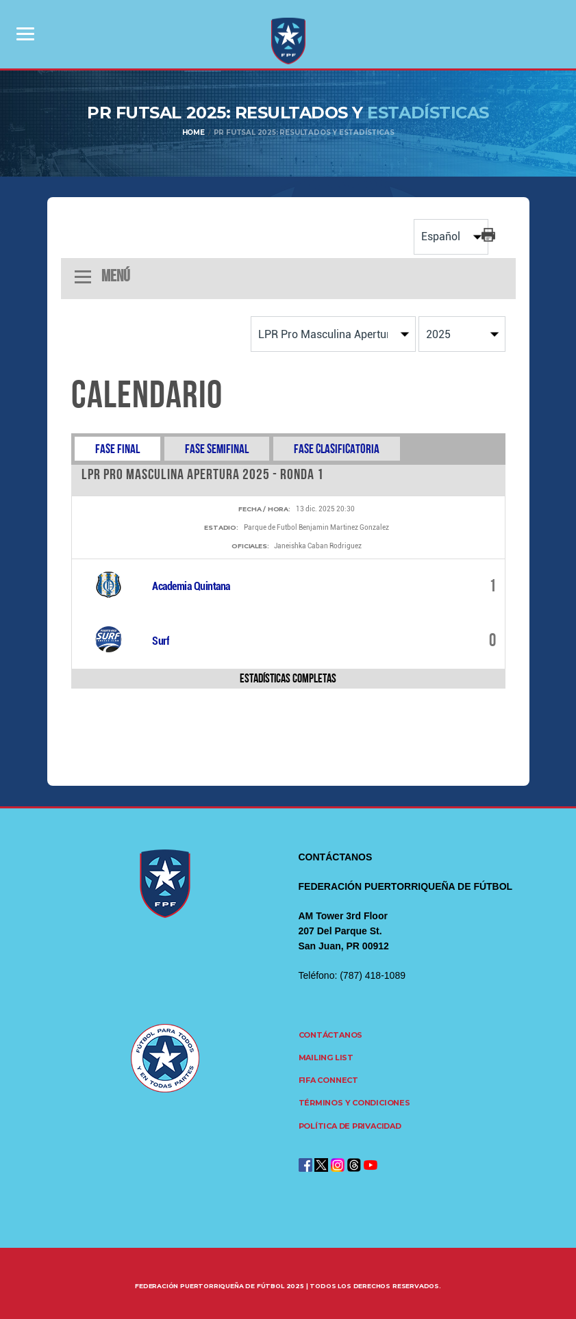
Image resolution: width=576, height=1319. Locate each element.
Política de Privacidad (350, 1126)
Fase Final (117, 448)
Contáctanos (331, 1035)
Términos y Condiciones (354, 1102)
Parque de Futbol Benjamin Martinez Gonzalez (316, 527)
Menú (102, 276)
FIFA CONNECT (328, 1080)
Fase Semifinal (217, 448)
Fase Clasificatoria (336, 448)
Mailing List (326, 1057)
